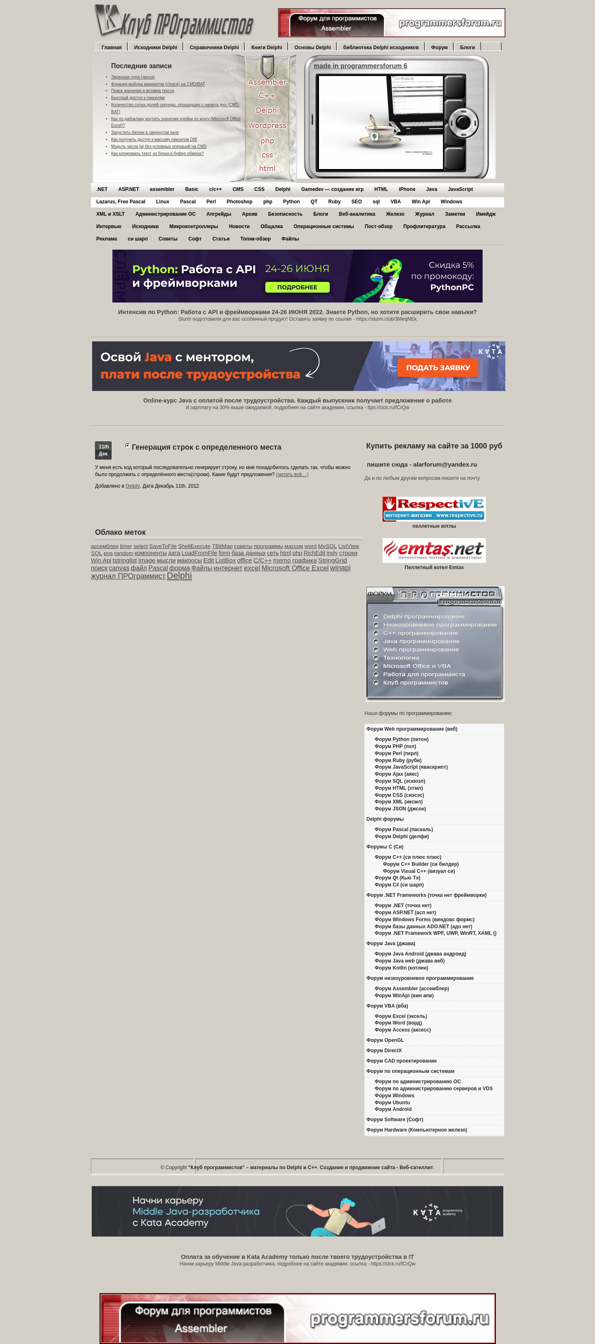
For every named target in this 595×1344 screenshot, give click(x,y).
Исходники (145, 226)
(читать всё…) (292, 474)
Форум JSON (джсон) (400, 809)
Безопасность (285, 214)
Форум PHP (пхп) (395, 746)
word (311, 546)
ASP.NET (128, 189)
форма (179, 568)
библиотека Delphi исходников (381, 47)
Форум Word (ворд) (398, 1023)
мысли (166, 560)
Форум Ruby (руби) (398, 760)
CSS (260, 189)
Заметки (455, 214)
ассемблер (105, 546)
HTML (381, 189)
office (244, 560)
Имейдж (486, 214)
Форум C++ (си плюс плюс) (408, 857)
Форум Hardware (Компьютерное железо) (417, 1130)
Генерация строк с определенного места (206, 447)
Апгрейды (219, 214)
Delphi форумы (385, 819)
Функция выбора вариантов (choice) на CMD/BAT (158, 84)
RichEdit (315, 553)
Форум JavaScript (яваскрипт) (411, 767)
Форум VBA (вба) (387, 1006)
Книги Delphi (266, 47)
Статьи (221, 239)
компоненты (151, 553)
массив (293, 546)
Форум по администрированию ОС (418, 1081)
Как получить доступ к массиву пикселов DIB (154, 139)
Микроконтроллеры (193, 226)
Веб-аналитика (357, 214)
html (285, 553)
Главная (112, 47)
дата (174, 553)
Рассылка (468, 226)
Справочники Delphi (214, 47)
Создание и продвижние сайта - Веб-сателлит (376, 1167)
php (267, 202)
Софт (195, 239)
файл (139, 568)
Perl (211, 202)
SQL (96, 553)
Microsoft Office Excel (295, 568)
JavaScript (460, 189)
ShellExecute (194, 546)
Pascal (188, 202)
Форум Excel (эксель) (401, 1016)
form (224, 553)
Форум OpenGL (385, 1040)
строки (348, 553)
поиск (99, 568)
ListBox (225, 560)
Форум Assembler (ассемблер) (412, 988)
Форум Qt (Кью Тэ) (397, 878)
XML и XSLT (110, 214)
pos (108, 553)
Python (291, 202)
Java (431, 189)
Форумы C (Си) (385, 847)
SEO (356, 202)
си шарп (138, 239)
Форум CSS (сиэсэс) (399, 795)
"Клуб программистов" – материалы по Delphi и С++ (252, 1167)
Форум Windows (394, 1096)
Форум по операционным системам (411, 1071)
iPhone (407, 189)
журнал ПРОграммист (128, 576)
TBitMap (222, 546)
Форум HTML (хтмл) (399, 788)
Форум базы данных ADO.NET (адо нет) (423, 926)
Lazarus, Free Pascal (120, 202)
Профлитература (424, 226)
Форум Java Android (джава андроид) (420, 954)
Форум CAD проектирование (402, 1061)
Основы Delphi (313, 47)
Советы (168, 239)
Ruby (334, 202)
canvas (119, 568)
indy (332, 553)
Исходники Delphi (155, 47)
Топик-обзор (255, 239)
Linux (162, 202)
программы (268, 546)
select (140, 546)
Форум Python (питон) (401, 739)
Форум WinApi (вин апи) (404, 995)
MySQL (327, 546)
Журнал (424, 214)
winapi (340, 568)
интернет (228, 568)
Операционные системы (323, 226)
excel (252, 568)
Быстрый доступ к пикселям (138, 97)
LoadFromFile (199, 553)
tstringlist (125, 560)
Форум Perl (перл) (397, 753)
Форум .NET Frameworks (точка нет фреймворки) (427, 895)
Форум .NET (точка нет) (403, 905)
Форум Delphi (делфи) (402, 836)
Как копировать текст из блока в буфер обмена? (157, 153)
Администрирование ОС (166, 214)
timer (126, 546)
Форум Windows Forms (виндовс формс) (425, 919)
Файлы (290, 239)
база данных (248, 553)
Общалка (271, 226)
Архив (249, 214)
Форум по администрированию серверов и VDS (434, 1088)
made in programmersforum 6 (360, 65)
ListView (348, 546)
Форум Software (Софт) (395, 1119)
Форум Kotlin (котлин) (401, 968)
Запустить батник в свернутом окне (145, 132)
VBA (395, 202)
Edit (208, 560)
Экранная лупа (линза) (133, 77)
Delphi (282, 189)
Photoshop (239, 202)
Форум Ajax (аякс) (397, 774)
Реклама (106, 239)
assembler (162, 189)
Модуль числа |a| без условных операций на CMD (159, 146)
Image (147, 560)
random (123, 553)
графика (304, 560)
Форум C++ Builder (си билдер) (421, 864)
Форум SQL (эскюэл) (400, 781)
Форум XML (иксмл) (399, 802)
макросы (189, 560)
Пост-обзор (379, 226)
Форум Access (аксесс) (403, 1030)
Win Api (421, 202)
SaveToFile (162, 546)
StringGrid (332, 560)
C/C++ (262, 560)
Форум (439, 47)
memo (282, 560)
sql (376, 202)
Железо (395, 214)
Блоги (467, 47)
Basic (191, 189)
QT (314, 202)
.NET (101, 189)
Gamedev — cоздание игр (332, 189)
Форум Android (393, 1109)
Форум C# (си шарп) (399, 885)
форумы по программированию (415, 713)
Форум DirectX (384, 1050)
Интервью (108, 226)
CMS (238, 189)
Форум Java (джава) (391, 943)
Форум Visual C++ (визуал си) (419, 871)
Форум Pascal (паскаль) (404, 829)
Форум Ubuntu (392, 1103)
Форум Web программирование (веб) (412, 729)
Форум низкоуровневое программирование (420, 978)
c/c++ (215, 189)
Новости (239, 226)
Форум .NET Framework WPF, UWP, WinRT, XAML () (436, 933)
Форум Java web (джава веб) (410, 961)
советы (243, 546)
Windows (452, 202)
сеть (272, 553)
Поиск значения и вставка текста (142, 90)
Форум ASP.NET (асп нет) (405, 912)
